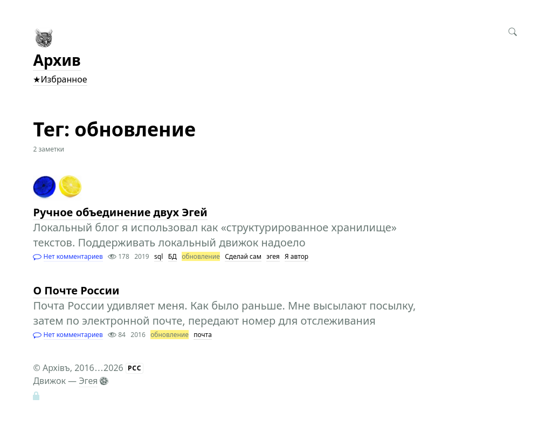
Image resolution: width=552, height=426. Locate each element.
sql (158, 256)
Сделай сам (243, 256)
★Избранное (60, 79)
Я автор (296, 256)
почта (203, 334)
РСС (135, 368)
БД (172, 256)
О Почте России (76, 290)
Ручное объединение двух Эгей (120, 212)
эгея (272, 256)
